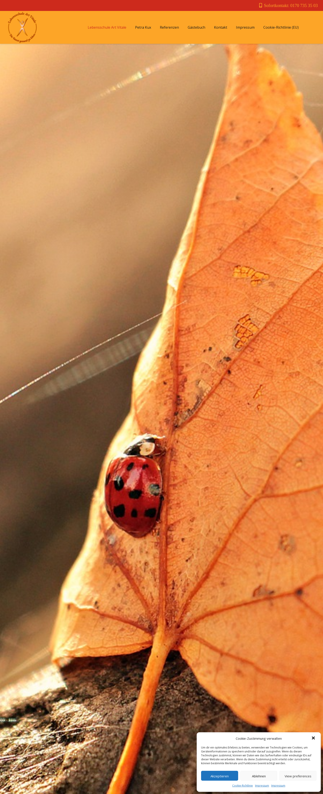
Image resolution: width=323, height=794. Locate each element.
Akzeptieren (220, 776)
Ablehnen (259, 776)
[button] (313, 738)
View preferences (298, 776)
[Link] (22, 27)
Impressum (262, 785)
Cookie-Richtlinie (242, 785)
